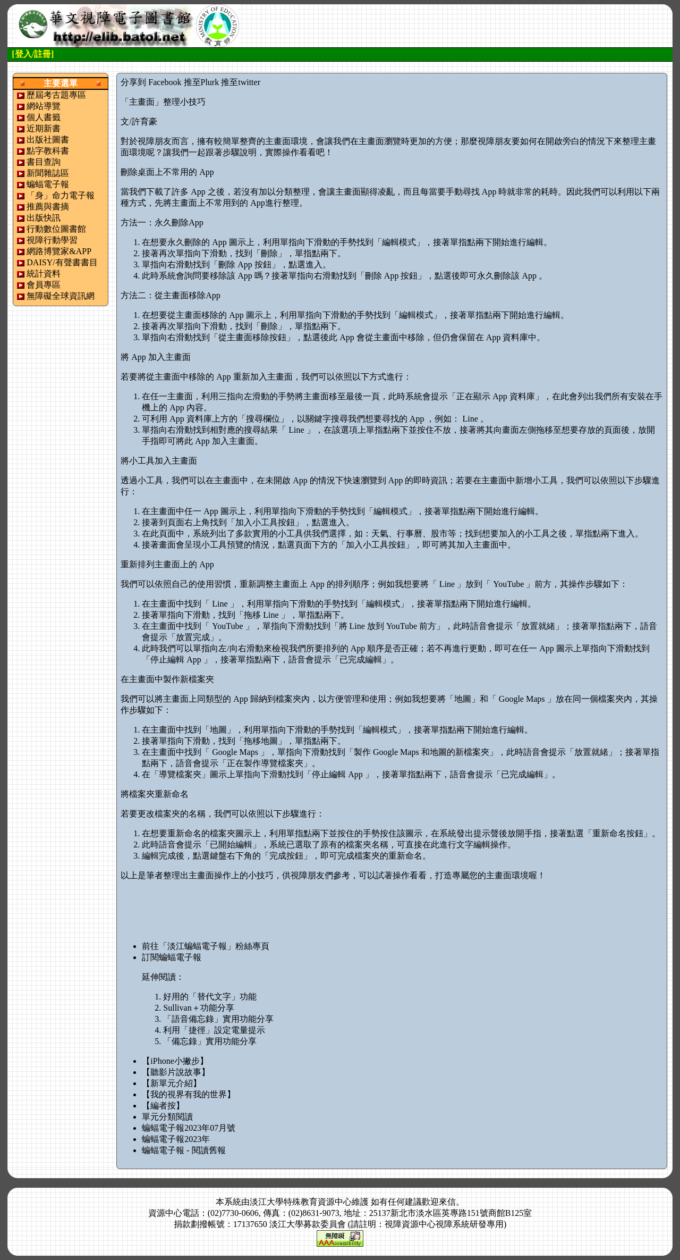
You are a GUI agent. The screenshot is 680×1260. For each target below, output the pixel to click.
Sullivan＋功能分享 (198, 1007)
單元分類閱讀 (167, 1116)
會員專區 (44, 284)
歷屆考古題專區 (56, 94)
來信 (447, 1201)
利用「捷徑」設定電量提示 (214, 1030)
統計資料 (44, 273)
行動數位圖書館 (56, 228)
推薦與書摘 (48, 206)
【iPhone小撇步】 (175, 1060)
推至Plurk (201, 82)
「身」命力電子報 (61, 195)
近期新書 (44, 128)
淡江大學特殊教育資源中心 (301, 1201)
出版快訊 (44, 217)
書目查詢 (44, 161)
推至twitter (240, 82)
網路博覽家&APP (59, 251)
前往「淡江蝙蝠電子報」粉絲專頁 (205, 946)
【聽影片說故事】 (176, 1072)
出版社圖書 (48, 139)
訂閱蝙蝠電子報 (171, 957)
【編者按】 (163, 1105)
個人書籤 (44, 117)
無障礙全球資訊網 (61, 295)
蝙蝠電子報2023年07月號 (188, 1127)
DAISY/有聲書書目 (62, 262)
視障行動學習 (52, 240)
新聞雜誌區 (48, 173)
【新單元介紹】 (171, 1083)
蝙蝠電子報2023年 (176, 1139)
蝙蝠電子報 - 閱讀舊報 (183, 1150)
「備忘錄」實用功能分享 (210, 1041)
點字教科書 (48, 150)
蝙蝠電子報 (48, 184)
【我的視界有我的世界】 (188, 1094)
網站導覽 (44, 106)
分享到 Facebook (151, 82)
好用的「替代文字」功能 (210, 996)
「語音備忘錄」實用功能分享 (218, 1018)
